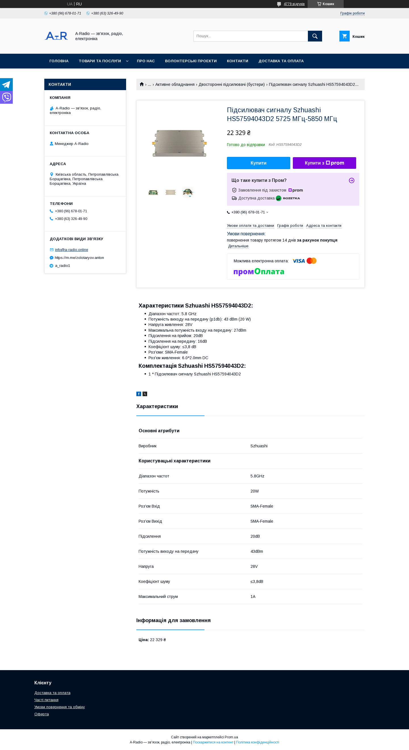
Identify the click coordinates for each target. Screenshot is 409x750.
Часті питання (46, 700)
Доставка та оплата (281, 61)
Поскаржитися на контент (213, 742)
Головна (58, 61)
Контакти (237, 61)
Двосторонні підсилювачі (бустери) (232, 84)
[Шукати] (315, 36)
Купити (259, 163)
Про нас (146, 61)
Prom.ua (231, 737)
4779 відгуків (294, 4)
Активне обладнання (175, 84)
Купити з (324, 163)
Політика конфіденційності (257, 742)
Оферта (41, 714)
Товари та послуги (100, 61)
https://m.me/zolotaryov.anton (79, 257)
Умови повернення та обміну (59, 707)
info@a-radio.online (71, 250)
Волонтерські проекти (191, 61)
